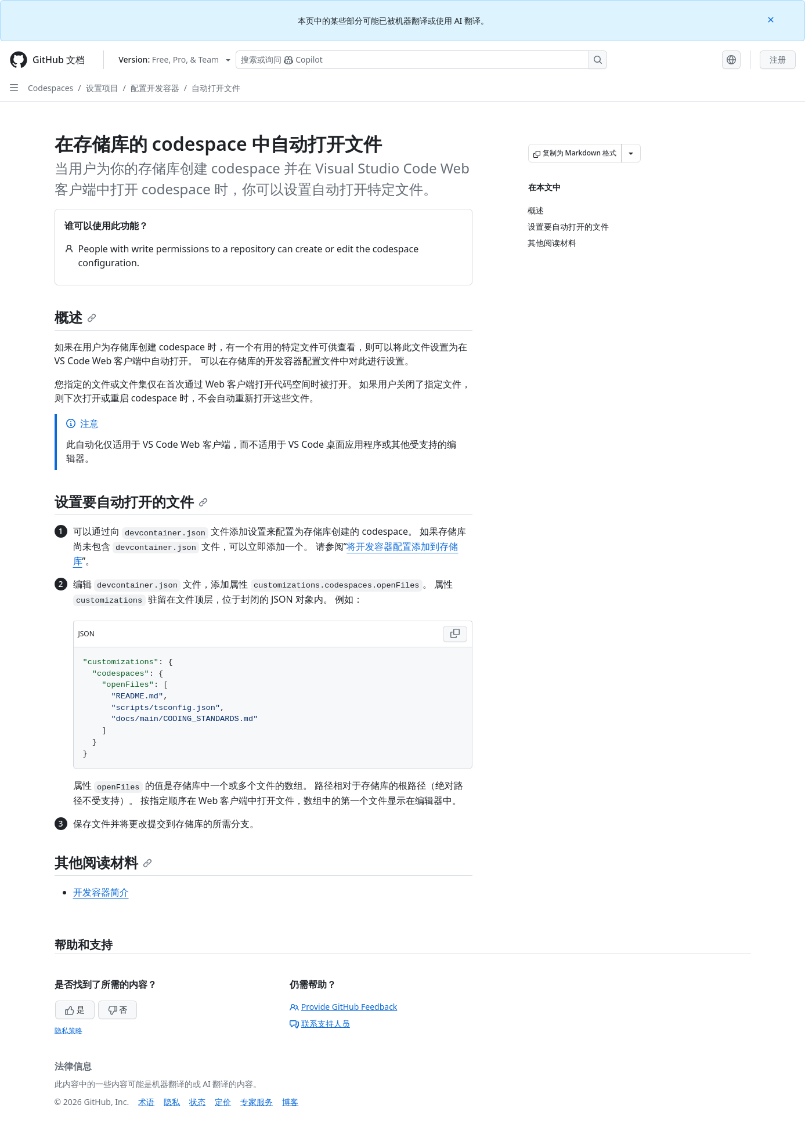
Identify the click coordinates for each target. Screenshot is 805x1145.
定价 (223, 1101)
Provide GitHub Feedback (344, 1006)
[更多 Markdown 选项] (631, 153)
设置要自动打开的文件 (131, 501)
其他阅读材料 (103, 862)
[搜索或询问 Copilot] (421, 59)
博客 (290, 1101)
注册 (778, 59)
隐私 (172, 1101)
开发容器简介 (101, 892)
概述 (75, 317)
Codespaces (50, 87)
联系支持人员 (320, 1023)
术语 (146, 1101)
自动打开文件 (216, 87)
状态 (197, 1101)
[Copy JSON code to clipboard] (455, 634)
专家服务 (256, 1101)
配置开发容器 (155, 87)
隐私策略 (68, 1030)
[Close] (772, 19)
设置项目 (102, 87)
